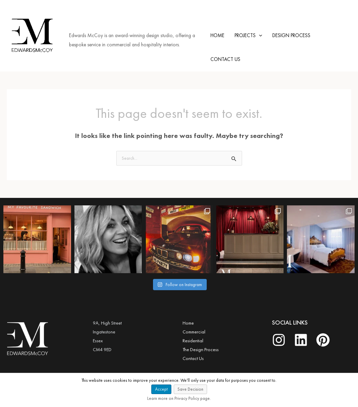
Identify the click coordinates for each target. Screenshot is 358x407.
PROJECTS (248, 35)
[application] (259, 35)
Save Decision (190, 389)
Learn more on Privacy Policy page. (179, 398)
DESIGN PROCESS (291, 35)
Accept (161, 389)
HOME (217, 35)
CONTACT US (225, 59)
